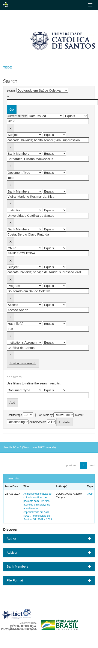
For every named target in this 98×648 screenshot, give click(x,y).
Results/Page (14, 415)
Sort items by (45, 415)
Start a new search (22, 363)
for (8, 96)
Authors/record (37, 422)
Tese (90, 493)
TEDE (7, 67)
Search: (11, 90)
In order (79, 415)
